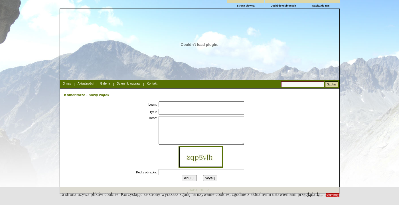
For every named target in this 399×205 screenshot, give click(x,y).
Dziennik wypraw (128, 83)
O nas (67, 83)
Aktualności (86, 83)
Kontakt (152, 83)
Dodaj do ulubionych (283, 5)
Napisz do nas (321, 5)
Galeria (105, 83)
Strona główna (245, 5)
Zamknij (332, 194)
